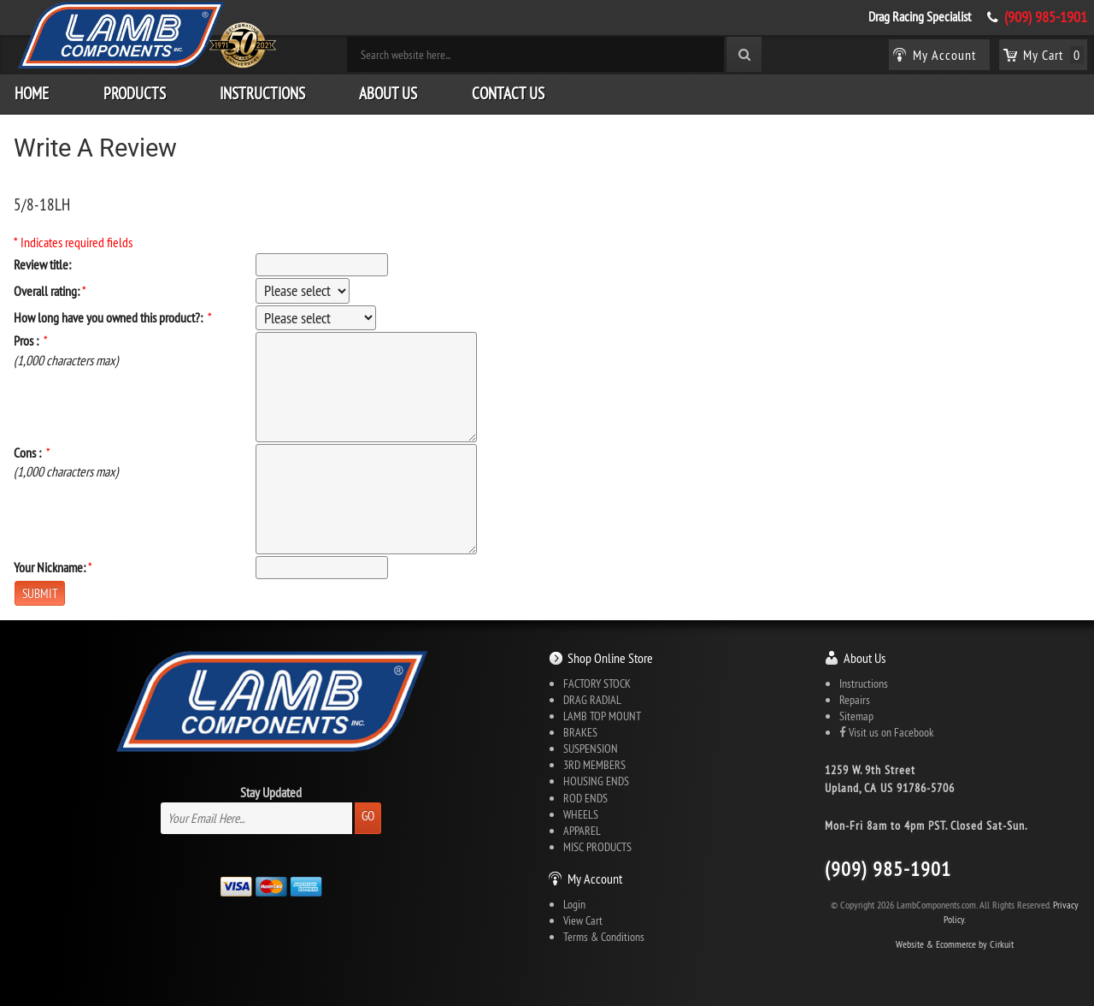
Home (32, 93)
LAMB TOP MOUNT (602, 716)
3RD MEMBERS (594, 764)
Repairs (854, 699)
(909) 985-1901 (1045, 17)
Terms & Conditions (603, 936)
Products (134, 93)
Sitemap (856, 716)
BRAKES (580, 732)
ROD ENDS (585, 798)
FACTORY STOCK (597, 683)
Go (368, 816)
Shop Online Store (610, 657)
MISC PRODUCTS (597, 847)
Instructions (262, 93)
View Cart (583, 920)
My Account (595, 878)
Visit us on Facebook (886, 732)
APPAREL (582, 830)
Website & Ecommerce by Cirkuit (955, 944)
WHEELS (580, 814)
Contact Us (508, 93)
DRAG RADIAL (592, 699)
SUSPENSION (590, 748)
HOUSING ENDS (596, 781)
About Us (388, 93)
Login (574, 904)
